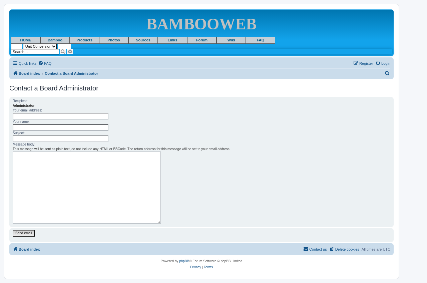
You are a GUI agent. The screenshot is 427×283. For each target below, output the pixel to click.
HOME (25, 40)
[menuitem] (44, 63)
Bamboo (55, 40)
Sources (143, 40)
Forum (201, 40)
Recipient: (20, 101)
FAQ (261, 40)
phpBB (184, 261)
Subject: (19, 133)
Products (84, 40)
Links (172, 40)
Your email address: (27, 110)
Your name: (21, 121)
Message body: (24, 144)
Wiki (231, 40)
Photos (113, 40)
